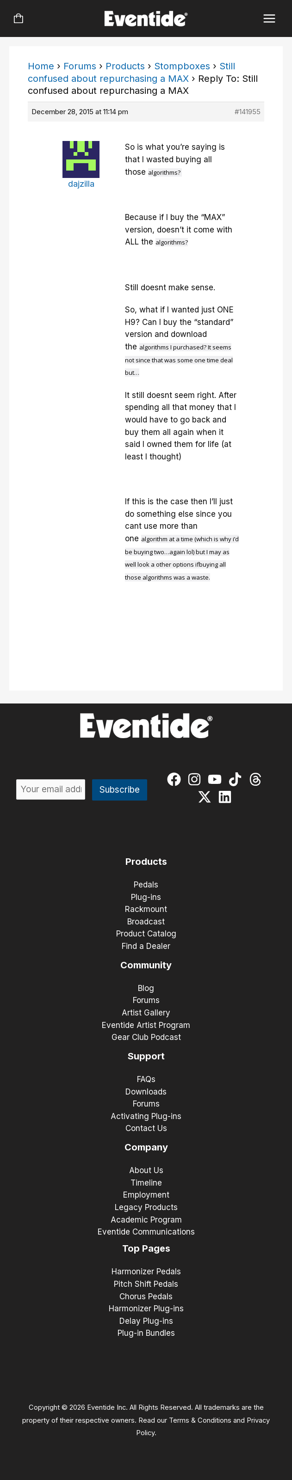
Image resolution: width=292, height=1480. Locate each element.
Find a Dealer (146, 946)
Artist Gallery (146, 1012)
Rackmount (146, 909)
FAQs (146, 1079)
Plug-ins (146, 897)
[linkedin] (227, 797)
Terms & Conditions (200, 1420)
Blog (146, 988)
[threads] (258, 779)
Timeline (146, 1182)
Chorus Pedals (146, 1296)
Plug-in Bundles (146, 1333)
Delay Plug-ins (146, 1321)
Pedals (146, 884)
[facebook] (176, 779)
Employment (146, 1194)
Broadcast (146, 921)
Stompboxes (182, 66)
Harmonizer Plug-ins (146, 1308)
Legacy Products (146, 1207)
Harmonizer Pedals (146, 1271)
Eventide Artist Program (146, 1025)
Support (146, 1056)
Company (146, 1147)
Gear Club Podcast (146, 1037)
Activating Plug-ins (146, 1116)
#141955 (248, 111)
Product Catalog (146, 933)
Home (41, 66)
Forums (79, 66)
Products (125, 66)
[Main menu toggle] (269, 18)
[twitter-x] (207, 797)
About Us (146, 1170)
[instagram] (196, 779)
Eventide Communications (146, 1231)
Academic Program (146, 1219)
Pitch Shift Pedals (146, 1284)
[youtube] (217, 779)
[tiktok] (237, 779)
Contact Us (146, 1128)
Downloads (146, 1091)
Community (146, 965)
